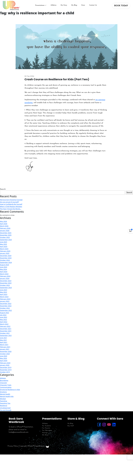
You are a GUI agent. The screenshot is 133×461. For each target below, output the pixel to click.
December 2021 (5, 329)
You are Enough (5, 410)
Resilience (3, 406)
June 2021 (3, 338)
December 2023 (5, 281)
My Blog (74, 5)
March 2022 (4, 324)
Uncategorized (5, 408)
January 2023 (4, 301)
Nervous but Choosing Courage (11, 200)
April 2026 (3, 224)
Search (3, 189)
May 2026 (3, 221)
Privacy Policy (13, 446)
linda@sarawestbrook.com (18, 432)
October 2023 (5, 285)
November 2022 (5, 306)
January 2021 (4, 349)
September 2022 (6, 310)
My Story (64, 5)
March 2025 (4, 249)
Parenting (3, 401)
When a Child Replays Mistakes (11, 207)
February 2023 (5, 299)
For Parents (46, 428)
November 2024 (5, 258)
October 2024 (5, 260)
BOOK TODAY (121, 6)
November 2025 (5, 235)
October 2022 (5, 308)
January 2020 (4, 365)
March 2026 (4, 226)
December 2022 (5, 304)
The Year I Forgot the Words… (10, 209)
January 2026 (4, 231)
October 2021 (5, 333)
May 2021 (3, 340)
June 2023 (3, 290)
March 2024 (4, 274)
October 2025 (5, 237)
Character (3, 383)
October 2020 (5, 354)
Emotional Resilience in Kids (10, 390)
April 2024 (3, 272)
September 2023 (6, 288)
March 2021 (4, 345)
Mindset (3, 399)
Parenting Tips (5, 403)
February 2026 (5, 228)
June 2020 (3, 356)
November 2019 (5, 370)
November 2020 (5, 351)
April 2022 (3, 322)
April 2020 (3, 361)
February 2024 (5, 276)
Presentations (39, 5)
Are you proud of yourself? (9, 202)
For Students (46, 426)
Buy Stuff (71, 426)
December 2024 (5, 256)
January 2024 (4, 278)
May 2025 (3, 244)
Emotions (3, 392)
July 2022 (3, 315)
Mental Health (5, 394)
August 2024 (4, 265)
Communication (5, 387)
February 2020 (5, 363)
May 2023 (3, 292)
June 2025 (3, 242)
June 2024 (3, 267)
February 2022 (5, 326)
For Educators (47, 430)
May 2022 (3, 320)
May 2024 (3, 269)
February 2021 (5, 347)
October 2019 (5, 372)
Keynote (45, 432)
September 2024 (6, 262)
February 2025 (5, 251)
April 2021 (3, 342)
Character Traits (5, 385)
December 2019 (5, 367)
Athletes (53, 5)
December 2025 (5, 233)
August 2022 (4, 313)
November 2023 (5, 283)
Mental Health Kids (7, 396)
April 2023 (3, 294)
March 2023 (4, 297)
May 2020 (3, 358)
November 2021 (5, 331)
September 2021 (6, 335)
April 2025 (3, 247)
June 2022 (3, 317)
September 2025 (6, 240)
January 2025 (4, 253)
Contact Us (93, 5)
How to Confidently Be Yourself (11, 204)
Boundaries (4, 380)
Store (83, 5)
